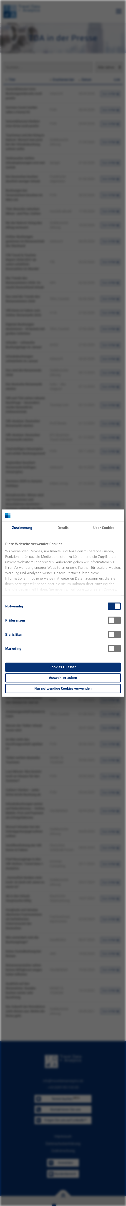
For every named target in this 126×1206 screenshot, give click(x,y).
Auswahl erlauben (63, 677)
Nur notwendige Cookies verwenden (63, 688)
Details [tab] (63, 528)
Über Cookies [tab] (103, 528)
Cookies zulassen (63, 667)
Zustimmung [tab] (22, 528)
